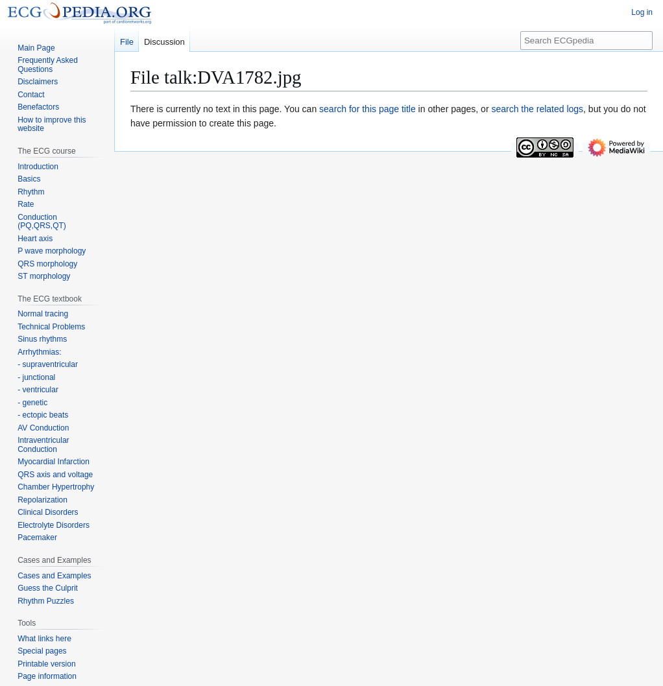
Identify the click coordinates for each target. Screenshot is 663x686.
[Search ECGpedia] (586, 40)
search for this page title (367, 109)
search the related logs (537, 109)
